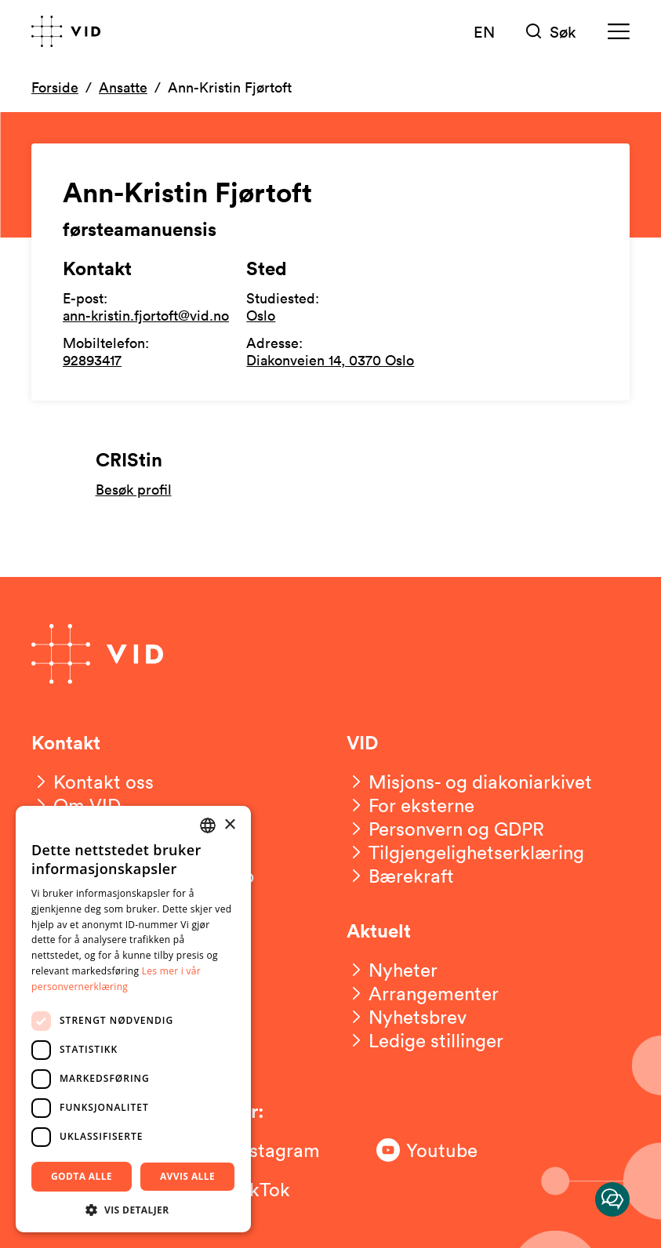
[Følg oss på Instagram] (266, 1150)
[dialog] (133, 1019)
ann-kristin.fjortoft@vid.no (146, 315)
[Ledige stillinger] (425, 1040)
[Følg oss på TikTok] (266, 1189)
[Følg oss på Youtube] (439, 1150)
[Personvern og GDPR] (445, 828)
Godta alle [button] (81, 1176)
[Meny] (619, 32)
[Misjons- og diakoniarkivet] (469, 781)
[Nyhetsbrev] (407, 1017)
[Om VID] (76, 805)
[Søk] (551, 32)
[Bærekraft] (400, 875)
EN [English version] (484, 31)
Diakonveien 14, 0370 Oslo (330, 359)
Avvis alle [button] (187, 1176)
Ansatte (123, 87)
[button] (133, 1209)
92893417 (92, 359)
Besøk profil (134, 490)
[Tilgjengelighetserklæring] (465, 852)
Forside (54, 87)
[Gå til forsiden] (65, 31)
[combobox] (208, 825)
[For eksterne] (410, 805)
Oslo (260, 315)
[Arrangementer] (423, 993)
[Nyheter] (392, 969)
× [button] (229, 825)
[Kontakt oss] (92, 781)
